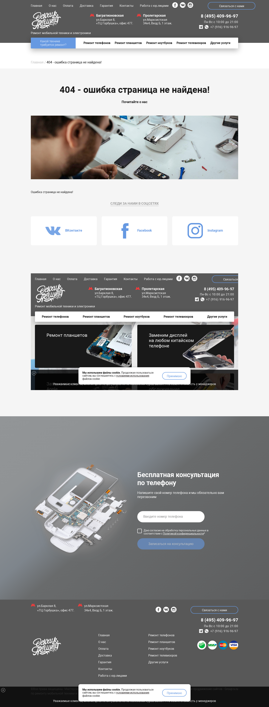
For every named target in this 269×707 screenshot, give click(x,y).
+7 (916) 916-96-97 (224, 27)
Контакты (126, 5)
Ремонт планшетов (161, 642)
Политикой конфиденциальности (183, 533)
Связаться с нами (231, 6)
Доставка (86, 5)
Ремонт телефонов (161, 635)
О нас (52, 5)
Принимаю (174, 693)
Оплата (68, 5)
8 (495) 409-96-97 (219, 16)
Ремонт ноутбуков (161, 648)
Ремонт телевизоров (162, 655)
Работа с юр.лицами (154, 5)
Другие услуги (158, 662)
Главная (36, 5)
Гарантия (106, 5)
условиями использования (132, 692)
